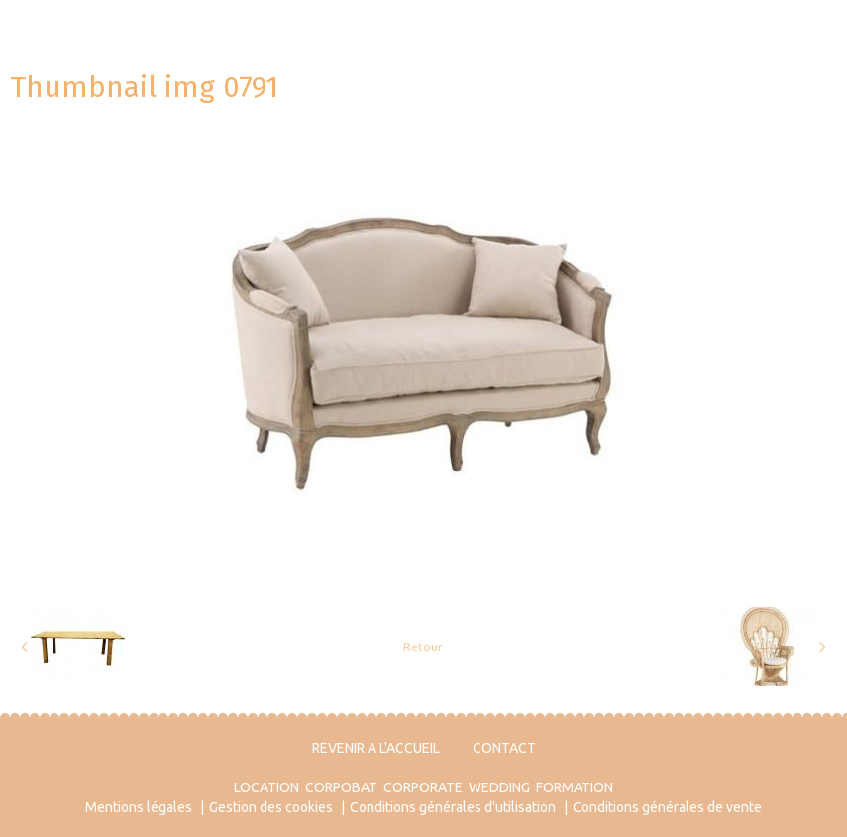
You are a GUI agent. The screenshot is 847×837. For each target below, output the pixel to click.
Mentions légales (138, 807)
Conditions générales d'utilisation (453, 807)
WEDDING (499, 787)
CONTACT (504, 748)
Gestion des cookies (271, 807)
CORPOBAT (341, 787)
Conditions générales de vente (667, 807)
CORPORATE (423, 787)
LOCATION (266, 787)
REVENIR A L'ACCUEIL (376, 748)
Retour (423, 646)
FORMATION (574, 787)
